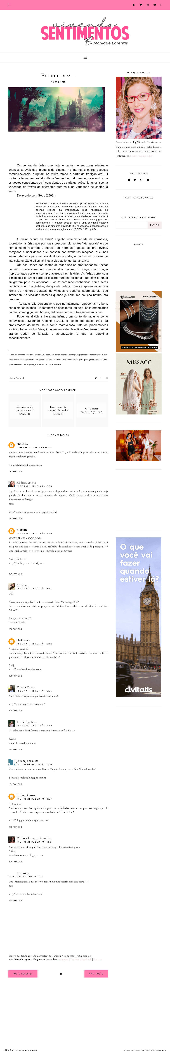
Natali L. (22, 444)
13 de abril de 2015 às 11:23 (34, 842)
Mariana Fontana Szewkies (34, 838)
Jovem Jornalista (27, 761)
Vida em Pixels (16, 622)
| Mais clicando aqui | (141, 155)
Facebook (86, 959)
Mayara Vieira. (26, 687)
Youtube (74, 959)
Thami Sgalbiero (27, 722)
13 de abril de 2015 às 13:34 (25, 876)
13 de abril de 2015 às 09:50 (35, 764)
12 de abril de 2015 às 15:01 (34, 588)
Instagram (62, 959)
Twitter (97, 959)
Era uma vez (16, 378)
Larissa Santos (26, 795)
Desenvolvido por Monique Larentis (145, 1050)
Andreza (22, 585)
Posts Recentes (23, 973)
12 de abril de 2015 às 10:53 (34, 486)
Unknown (23, 640)
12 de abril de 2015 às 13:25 (34, 533)
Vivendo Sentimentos (24, 1050)
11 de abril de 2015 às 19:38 (34, 447)
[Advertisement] (138, 499)
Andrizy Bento (26, 482)
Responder (15, 471)
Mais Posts (96, 973)
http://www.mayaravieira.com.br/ (26, 704)
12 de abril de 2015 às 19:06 (34, 725)
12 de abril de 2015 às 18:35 (34, 691)
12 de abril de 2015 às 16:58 (34, 643)
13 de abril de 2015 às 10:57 (34, 799)
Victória (22, 530)
